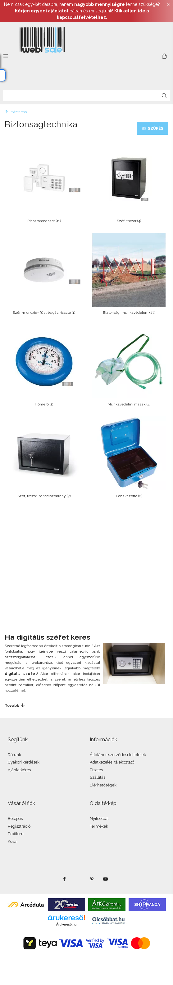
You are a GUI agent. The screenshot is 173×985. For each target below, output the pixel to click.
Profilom (16, 833)
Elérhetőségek (103, 785)
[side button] (5, 56)
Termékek (99, 826)
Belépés (15, 818)
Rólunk (14, 754)
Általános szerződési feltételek (118, 754)
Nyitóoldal (99, 818)
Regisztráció (19, 826)
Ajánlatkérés (19, 770)
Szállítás (97, 777)
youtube (105, 879)
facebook (64, 879)
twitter (78, 879)
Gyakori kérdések (23, 762)
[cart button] (164, 56)
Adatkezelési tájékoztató (112, 762)
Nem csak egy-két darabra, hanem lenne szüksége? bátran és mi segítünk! (82, 11)
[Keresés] (164, 95)
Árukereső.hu (66, 924)
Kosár (13, 841)
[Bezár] (168, 4)
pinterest (92, 879)
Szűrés (155, 128)
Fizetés (96, 770)
